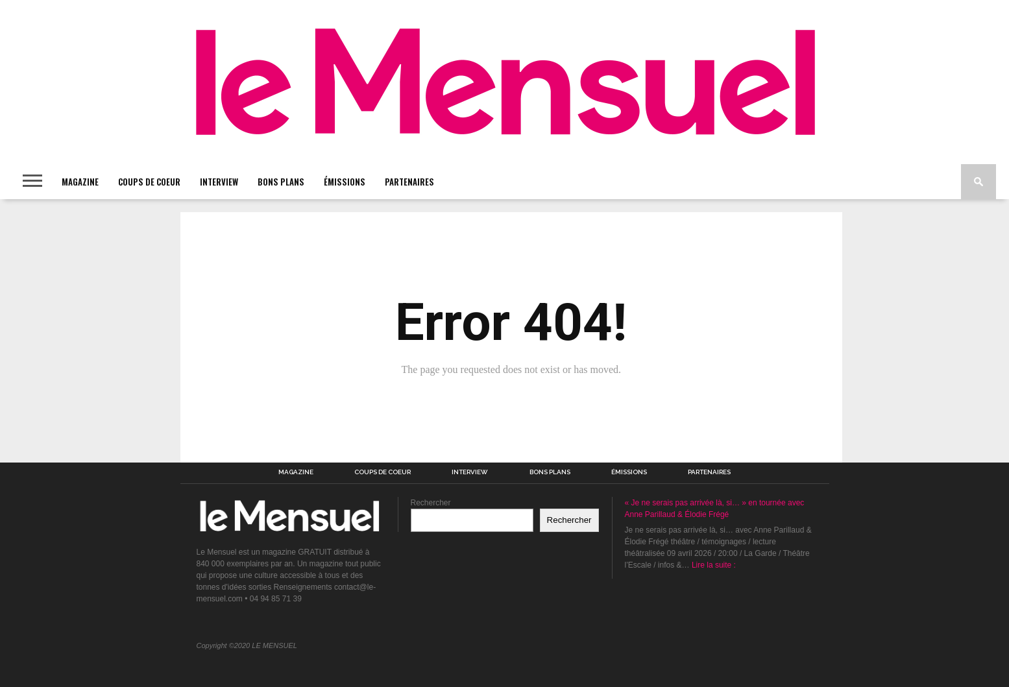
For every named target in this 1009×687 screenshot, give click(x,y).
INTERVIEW (219, 181)
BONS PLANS (281, 181)
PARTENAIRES (409, 181)
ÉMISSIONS (344, 181)
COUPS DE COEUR (149, 181)
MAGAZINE (80, 181)
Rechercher (431, 502)
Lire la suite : (714, 565)
